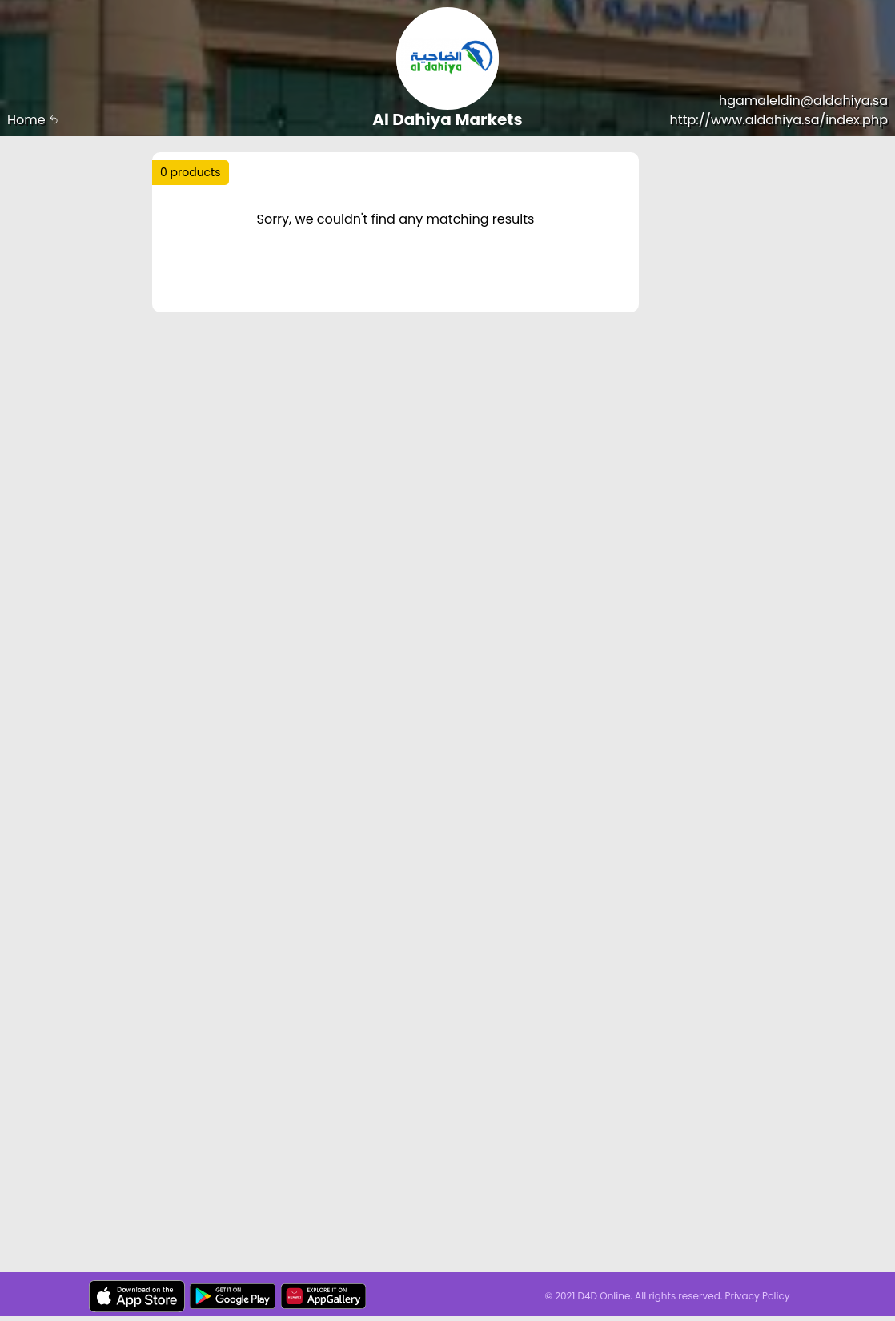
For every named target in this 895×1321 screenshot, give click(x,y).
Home (32, 120)
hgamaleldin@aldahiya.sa (803, 100)
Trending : (224, 209)
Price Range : (210, 285)
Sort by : (195, 244)
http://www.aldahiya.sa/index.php (779, 120)
